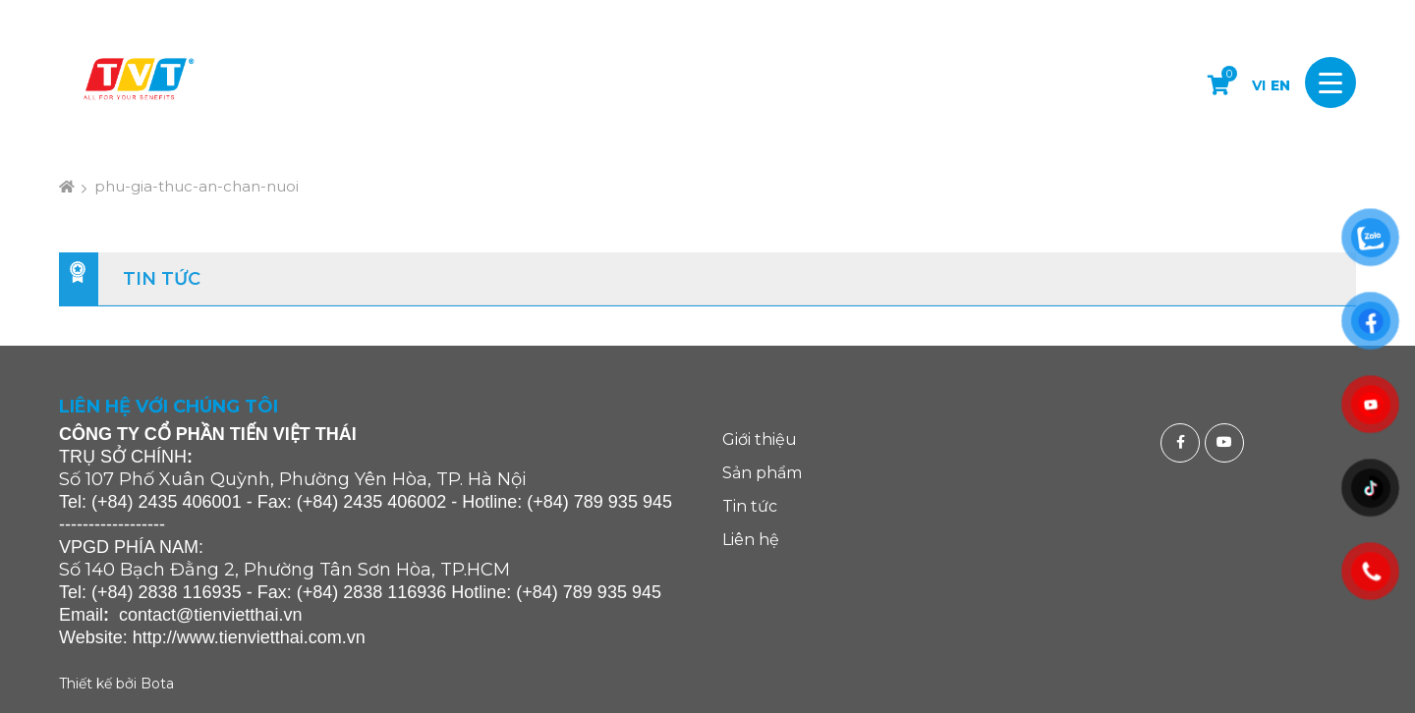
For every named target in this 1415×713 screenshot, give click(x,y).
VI (1259, 85)
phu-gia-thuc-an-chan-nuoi (196, 186)
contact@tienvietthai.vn (210, 615)
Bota (157, 683)
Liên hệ (750, 539)
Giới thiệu (759, 439)
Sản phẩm (762, 473)
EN (1280, 85)
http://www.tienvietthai (218, 637)
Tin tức (161, 279)
